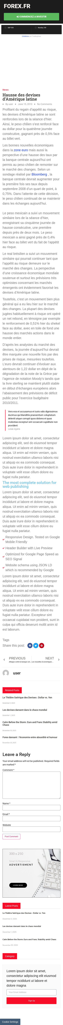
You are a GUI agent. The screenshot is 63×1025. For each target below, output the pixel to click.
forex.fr (17, 6)
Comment (8, 770)
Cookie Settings (10, 1021)
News (5, 89)
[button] (30, 645)
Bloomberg (39, 174)
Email (6, 814)
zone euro (20, 150)
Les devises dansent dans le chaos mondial (25, 710)
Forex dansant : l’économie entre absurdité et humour (30, 737)
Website (7, 825)
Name (6, 803)
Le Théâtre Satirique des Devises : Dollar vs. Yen (27, 697)
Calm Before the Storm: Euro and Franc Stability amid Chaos (29, 939)
